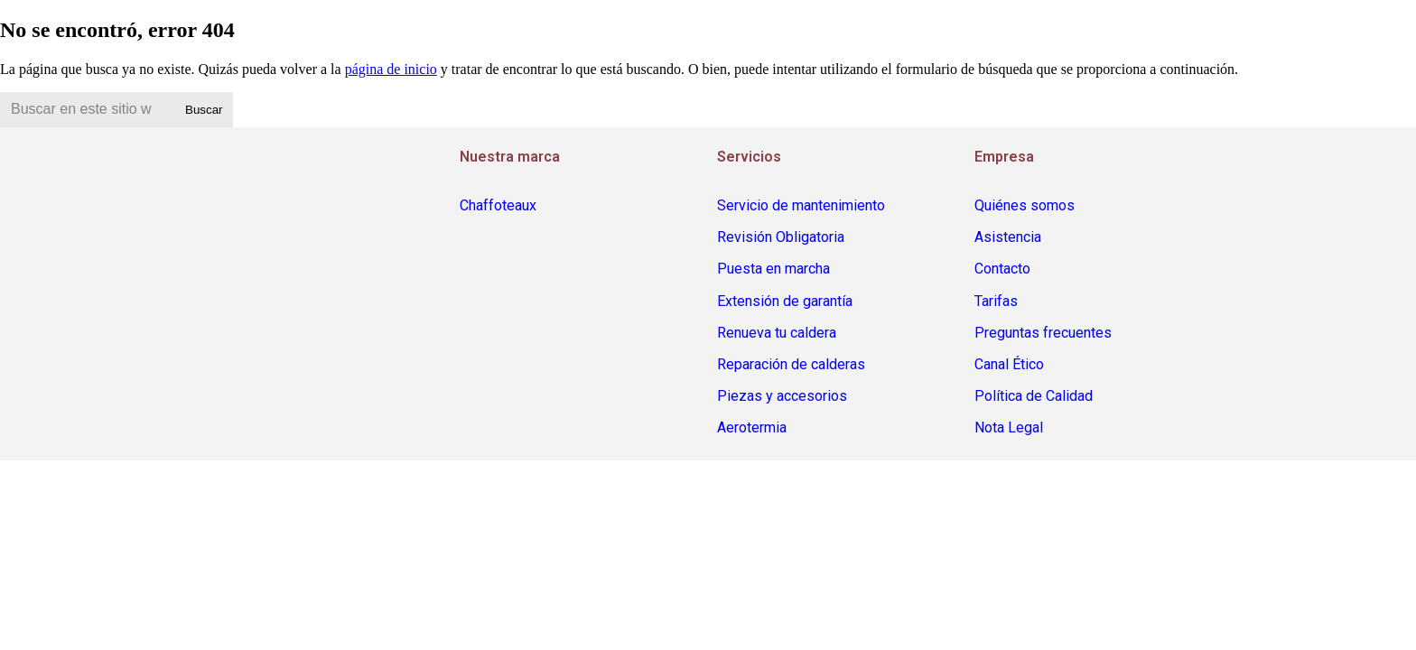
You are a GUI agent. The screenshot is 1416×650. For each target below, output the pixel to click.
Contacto (1002, 268)
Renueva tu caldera (776, 332)
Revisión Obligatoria (780, 237)
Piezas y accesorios (782, 395)
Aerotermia (752, 427)
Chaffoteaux (498, 205)
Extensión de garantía (784, 301)
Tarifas (996, 301)
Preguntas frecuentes (1043, 332)
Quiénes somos (1024, 205)
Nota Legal (1008, 427)
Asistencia (1007, 237)
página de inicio (391, 69)
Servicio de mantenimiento (801, 205)
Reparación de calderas (791, 364)
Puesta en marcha (773, 268)
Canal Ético (1009, 364)
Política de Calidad (1033, 395)
